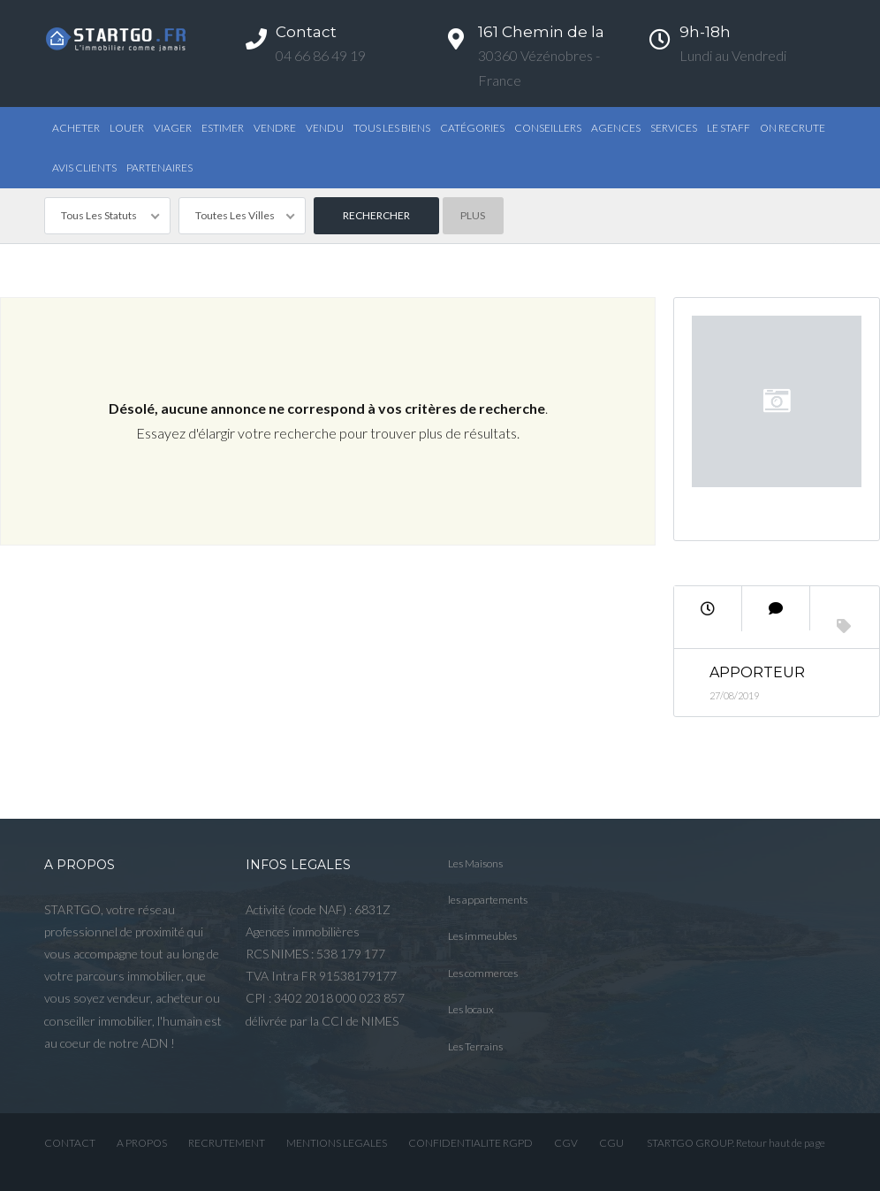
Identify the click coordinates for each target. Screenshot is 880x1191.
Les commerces (483, 973)
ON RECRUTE (792, 127)
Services (673, 127)
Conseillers (547, 127)
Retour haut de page (780, 1142)
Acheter (76, 127)
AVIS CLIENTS (84, 167)
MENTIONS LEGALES (336, 1142)
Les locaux (471, 1009)
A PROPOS (142, 1142)
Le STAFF (728, 127)
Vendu (325, 127)
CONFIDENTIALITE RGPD (470, 1142)
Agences (616, 127)
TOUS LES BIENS (391, 127)
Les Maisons (475, 863)
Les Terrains (475, 1046)
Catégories (472, 127)
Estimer (222, 127)
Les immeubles (482, 936)
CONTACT (69, 1142)
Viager (173, 127)
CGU (611, 1142)
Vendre (275, 127)
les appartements (487, 899)
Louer (127, 127)
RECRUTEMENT (226, 1142)
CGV (566, 1142)
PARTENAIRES (159, 167)
